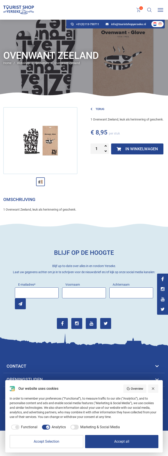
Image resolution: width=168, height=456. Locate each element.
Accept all (121, 441)
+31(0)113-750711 (85, 24)
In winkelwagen (137, 149)
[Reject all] (153, 388)
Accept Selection (46, 441)
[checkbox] (23, 427)
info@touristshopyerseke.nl (126, 24)
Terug (97, 109)
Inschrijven (20, 303)
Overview (134, 389)
